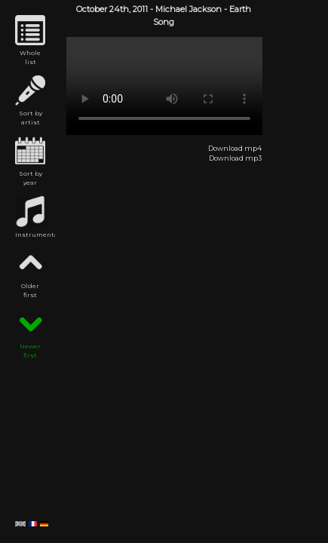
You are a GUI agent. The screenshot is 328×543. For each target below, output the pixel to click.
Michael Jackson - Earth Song (164, 86)
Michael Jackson (188, 9)
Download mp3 (235, 158)
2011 (140, 9)
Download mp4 (235, 148)
